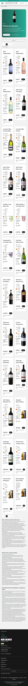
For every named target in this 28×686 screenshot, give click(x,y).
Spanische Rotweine (15, 34)
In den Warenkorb (10, 80)
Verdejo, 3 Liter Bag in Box (7, 205)
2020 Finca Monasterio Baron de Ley (6, 323)
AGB (1, 677)
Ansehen (10, 154)
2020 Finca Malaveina (6, 361)
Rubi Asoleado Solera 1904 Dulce (20, 479)
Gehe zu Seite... (14, 671)
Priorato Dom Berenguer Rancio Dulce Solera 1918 (7, 479)
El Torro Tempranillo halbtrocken (19, 323)
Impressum (14, 679)
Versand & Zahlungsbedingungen (13, 677)
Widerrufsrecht (5, 677)
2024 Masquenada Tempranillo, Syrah (6, 52)
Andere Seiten (3, 664)
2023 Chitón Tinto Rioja (19, 90)
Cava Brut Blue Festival (20, 130)
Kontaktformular (8, 653)
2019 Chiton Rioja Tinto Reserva (19, 168)
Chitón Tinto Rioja (6, 34)
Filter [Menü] (14, 40)
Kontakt (25, 677)
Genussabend (3, 658)
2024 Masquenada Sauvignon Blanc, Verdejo (7, 90)
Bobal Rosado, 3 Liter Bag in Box (20, 205)
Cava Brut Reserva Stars (19, 241)
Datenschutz (21, 677)
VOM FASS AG (15, 684)
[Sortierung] (14, 47)
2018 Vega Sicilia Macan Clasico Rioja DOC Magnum (7, 442)
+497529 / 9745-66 (4, 649)
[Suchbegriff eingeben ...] (10, 3)
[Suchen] (17, 3)
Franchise (3, 662)
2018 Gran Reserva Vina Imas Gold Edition (19, 280)
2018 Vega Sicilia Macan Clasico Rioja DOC (19, 361)
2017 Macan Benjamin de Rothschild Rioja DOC (7, 401)
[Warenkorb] (22, 3)
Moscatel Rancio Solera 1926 (19, 401)
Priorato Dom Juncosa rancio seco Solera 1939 (20, 442)
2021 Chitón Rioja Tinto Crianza (6, 168)
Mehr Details (5, 73)
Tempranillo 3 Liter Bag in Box (7, 241)
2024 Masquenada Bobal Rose (19, 52)
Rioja (3, 555)
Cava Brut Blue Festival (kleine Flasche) (7, 130)
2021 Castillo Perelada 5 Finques (6, 280)
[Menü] (26, 3)
